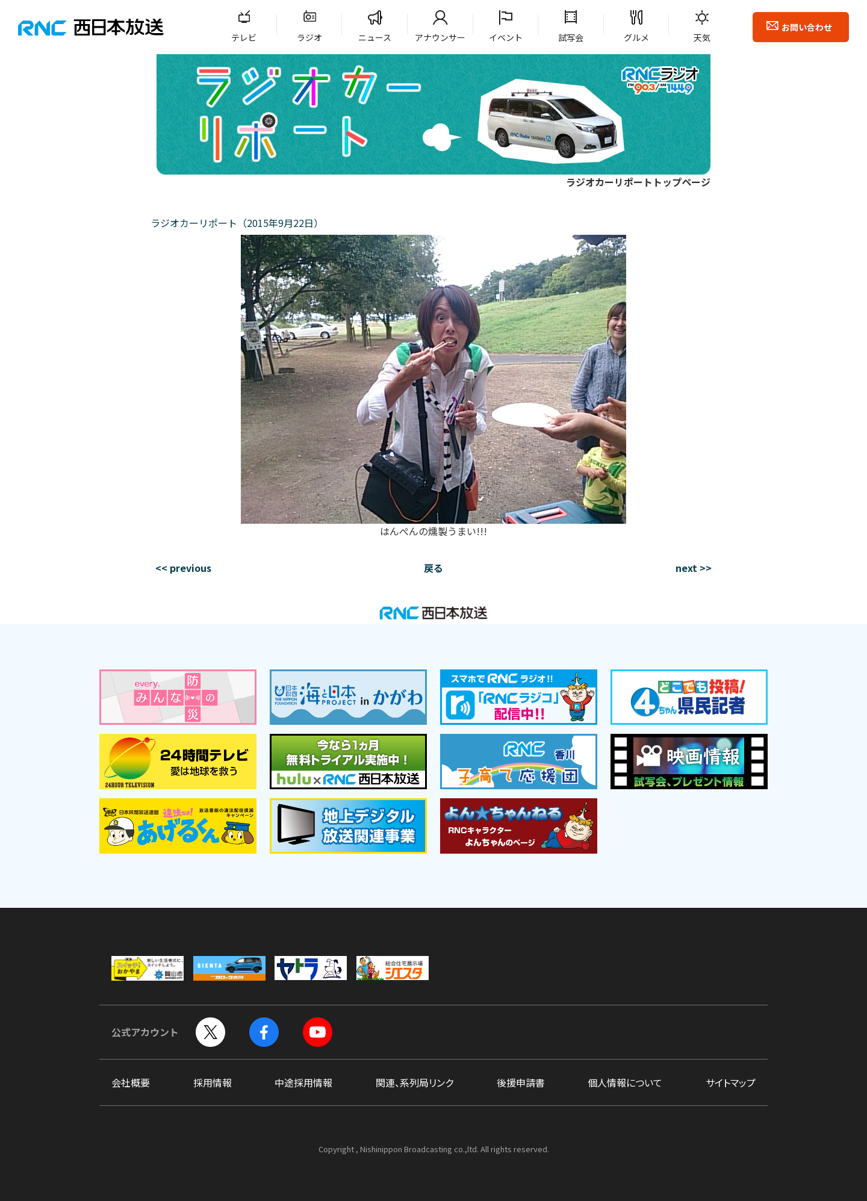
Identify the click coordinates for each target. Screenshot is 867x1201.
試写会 (570, 37)
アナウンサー (440, 37)
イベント (506, 37)
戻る (433, 567)
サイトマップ (731, 1082)
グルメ (636, 37)
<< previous (183, 567)
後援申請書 (521, 1082)
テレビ (243, 37)
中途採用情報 (303, 1082)
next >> (694, 567)
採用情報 (212, 1082)
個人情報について (625, 1082)
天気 (702, 37)
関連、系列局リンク (414, 1082)
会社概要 (130, 1082)
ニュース (374, 37)
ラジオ (309, 37)
